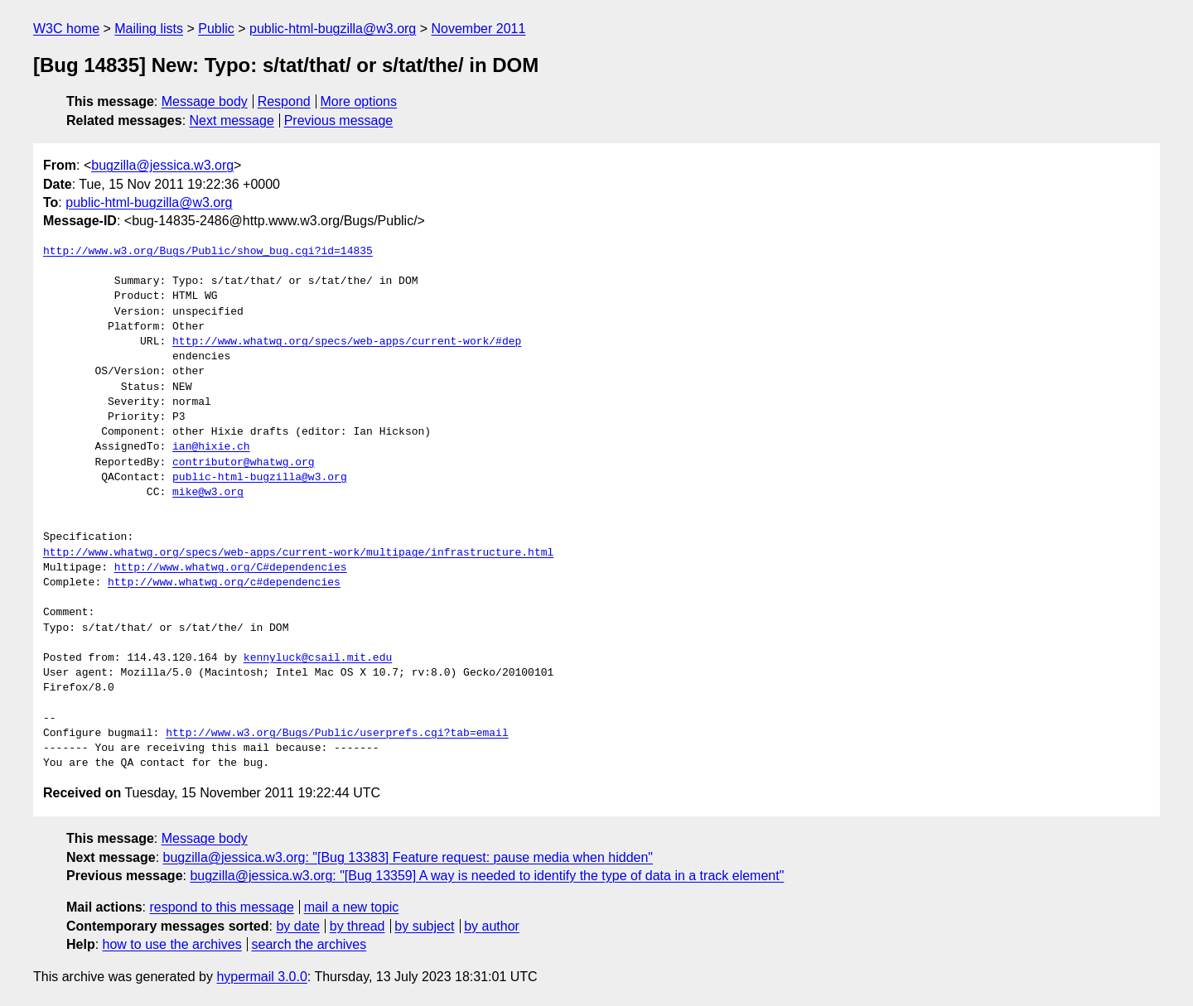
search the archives (309, 944)
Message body (205, 101)
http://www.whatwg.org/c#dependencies (224, 582)
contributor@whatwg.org (243, 462)
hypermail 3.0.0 (261, 977)
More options (359, 101)
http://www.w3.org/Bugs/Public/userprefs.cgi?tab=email (337, 733)
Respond (284, 101)
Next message (232, 120)
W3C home (66, 29)
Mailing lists (148, 29)
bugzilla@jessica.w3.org (162, 165)
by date (297, 926)
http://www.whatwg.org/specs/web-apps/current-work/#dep (346, 342)
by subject (424, 926)
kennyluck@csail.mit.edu (318, 658)
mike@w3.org (208, 492)
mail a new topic (351, 907)
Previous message (339, 120)
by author (491, 926)
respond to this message (221, 907)
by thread (357, 926)
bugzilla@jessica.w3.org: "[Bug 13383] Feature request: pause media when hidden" (408, 857)
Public (216, 29)
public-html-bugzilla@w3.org (332, 29)
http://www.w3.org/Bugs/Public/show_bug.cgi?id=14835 (208, 251)
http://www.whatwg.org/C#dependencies (230, 568)
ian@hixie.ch (211, 447)
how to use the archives (172, 944)
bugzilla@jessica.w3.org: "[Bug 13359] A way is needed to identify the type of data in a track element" (487, 876)
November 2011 (479, 29)
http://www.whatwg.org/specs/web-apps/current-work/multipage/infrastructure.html (298, 553)
